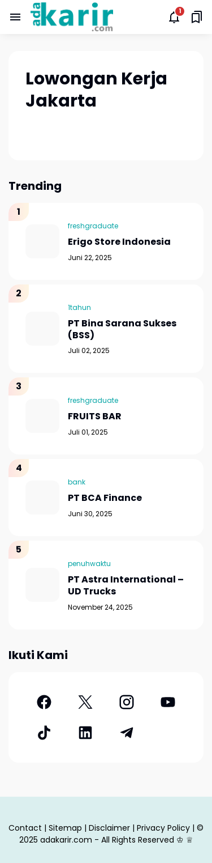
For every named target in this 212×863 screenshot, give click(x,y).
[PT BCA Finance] (42, 498)
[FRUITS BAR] (42, 416)
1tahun (79, 307)
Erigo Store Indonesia (119, 242)
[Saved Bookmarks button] (196, 17)
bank (76, 482)
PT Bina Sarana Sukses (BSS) (122, 330)
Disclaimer (109, 828)
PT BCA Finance (105, 498)
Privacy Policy (163, 828)
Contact (25, 828)
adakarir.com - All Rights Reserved (107, 839)
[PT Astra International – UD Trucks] (42, 585)
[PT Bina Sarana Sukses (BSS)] (42, 329)
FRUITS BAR (95, 417)
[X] (85, 702)
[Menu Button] (15, 17)
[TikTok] (43, 733)
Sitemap (65, 828)
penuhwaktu (89, 563)
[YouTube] (168, 702)
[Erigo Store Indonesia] (42, 241)
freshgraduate (93, 226)
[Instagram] (127, 702)
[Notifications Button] (174, 17)
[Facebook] (43, 702)
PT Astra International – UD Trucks (126, 586)
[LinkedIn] (85, 733)
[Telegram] (127, 733)
